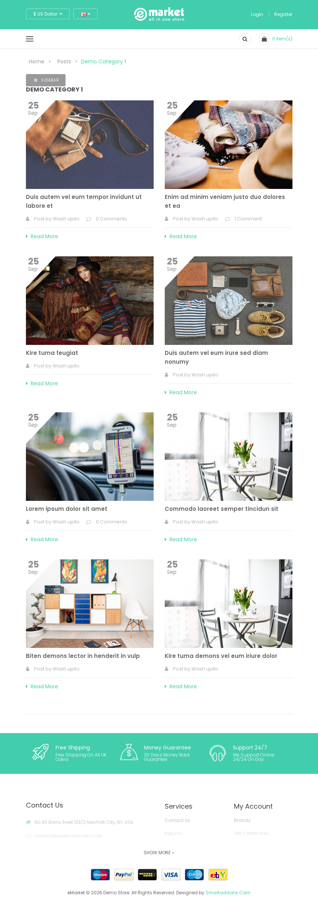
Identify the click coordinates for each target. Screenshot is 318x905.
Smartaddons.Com (228, 892)
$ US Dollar (47, 14)
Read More (42, 236)
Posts (64, 61)
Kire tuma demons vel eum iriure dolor (221, 656)
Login (257, 14)
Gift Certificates (251, 833)
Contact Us (177, 820)
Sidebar (46, 80)
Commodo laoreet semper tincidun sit (221, 509)
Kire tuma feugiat (52, 353)
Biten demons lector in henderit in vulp (83, 656)
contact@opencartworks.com (69, 836)
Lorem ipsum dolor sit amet (66, 509)
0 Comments (111, 218)
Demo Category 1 (103, 61)
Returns (173, 833)
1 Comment (248, 218)
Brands (242, 820)
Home (36, 61)
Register (283, 14)
